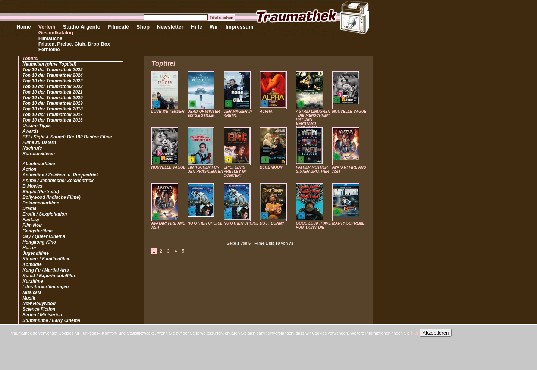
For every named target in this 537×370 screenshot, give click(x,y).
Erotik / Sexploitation (44, 214)
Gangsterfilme (37, 230)
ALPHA (266, 111)
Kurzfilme (32, 281)
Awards (30, 131)
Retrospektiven (38, 153)
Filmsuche (50, 38)
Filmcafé (118, 27)
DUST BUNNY (272, 223)
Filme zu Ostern (39, 142)
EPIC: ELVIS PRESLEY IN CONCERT (235, 171)
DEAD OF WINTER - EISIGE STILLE (205, 113)
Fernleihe (49, 49)
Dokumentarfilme (40, 203)
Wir (214, 27)
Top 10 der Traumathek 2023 (52, 81)
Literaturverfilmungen (45, 286)
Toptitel (30, 58)
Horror (29, 247)
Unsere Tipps (36, 125)
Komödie (31, 264)
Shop (143, 27)
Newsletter (170, 27)
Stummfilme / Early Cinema (51, 320)
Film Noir (32, 225)
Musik (28, 298)
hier (414, 333)
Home (23, 27)
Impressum (240, 27)
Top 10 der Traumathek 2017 (52, 114)
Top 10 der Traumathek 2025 (52, 69)
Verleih (47, 27)
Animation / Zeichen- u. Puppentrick (60, 175)
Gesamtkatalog (55, 32)
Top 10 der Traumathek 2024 (52, 75)
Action (29, 169)
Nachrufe (32, 148)
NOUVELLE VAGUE (349, 111)
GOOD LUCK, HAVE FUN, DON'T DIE (313, 225)
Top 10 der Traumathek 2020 (52, 97)
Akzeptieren (436, 333)
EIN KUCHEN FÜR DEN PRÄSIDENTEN (205, 169)
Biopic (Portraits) (40, 191)
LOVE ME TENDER (168, 111)
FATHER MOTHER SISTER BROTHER (312, 169)
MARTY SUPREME (348, 223)
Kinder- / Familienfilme (46, 258)
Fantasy (30, 219)
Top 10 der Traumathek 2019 (52, 103)
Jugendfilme (35, 253)
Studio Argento (82, 27)
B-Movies (32, 186)
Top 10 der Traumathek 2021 (52, 92)
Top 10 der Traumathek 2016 (52, 120)
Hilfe (196, 27)
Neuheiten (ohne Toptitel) (49, 64)
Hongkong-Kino (39, 242)
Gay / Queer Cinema (43, 236)
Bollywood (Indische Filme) (51, 197)
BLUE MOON (271, 167)
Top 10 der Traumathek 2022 (52, 86)
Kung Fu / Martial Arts (45, 270)
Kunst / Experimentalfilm (48, 275)
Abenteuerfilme (38, 163)
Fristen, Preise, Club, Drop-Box (74, 44)
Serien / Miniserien (42, 314)
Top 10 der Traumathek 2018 (52, 109)
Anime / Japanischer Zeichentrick (58, 180)
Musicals (31, 292)
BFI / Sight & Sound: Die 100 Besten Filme (67, 136)
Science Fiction (38, 309)
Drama (29, 208)
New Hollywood (39, 303)
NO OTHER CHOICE (205, 223)
